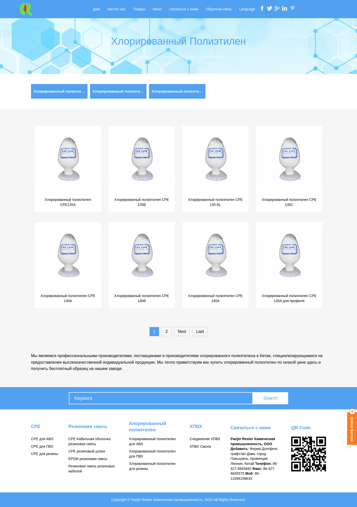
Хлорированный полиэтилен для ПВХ (60, 91)
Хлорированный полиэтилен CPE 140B (141, 298)
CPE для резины (44, 454)
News (157, 9)
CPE (35, 426)
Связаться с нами (183, 9)
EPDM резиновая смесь (87, 459)
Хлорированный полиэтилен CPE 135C (289, 202)
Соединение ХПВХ (205, 439)
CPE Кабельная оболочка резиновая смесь (89, 441)
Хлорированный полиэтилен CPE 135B (141, 202)
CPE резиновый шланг (86, 451)
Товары (139, 9)
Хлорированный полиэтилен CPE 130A (68, 298)
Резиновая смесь (87, 426)
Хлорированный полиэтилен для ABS (178, 91)
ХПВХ (196, 426)
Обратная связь (219, 9)
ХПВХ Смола (200, 446)
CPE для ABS (42, 439)
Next (182, 331)
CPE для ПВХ (42, 446)
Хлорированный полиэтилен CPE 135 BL (215, 202)
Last (200, 331)
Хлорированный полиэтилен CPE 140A (215, 298)
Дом (96, 9)
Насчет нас (116, 9)
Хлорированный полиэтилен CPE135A (68, 202)
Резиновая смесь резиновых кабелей (91, 468)
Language (247, 9)
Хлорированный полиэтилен (194, 57)
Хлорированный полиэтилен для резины (119, 91)
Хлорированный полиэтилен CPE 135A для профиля (289, 298)
